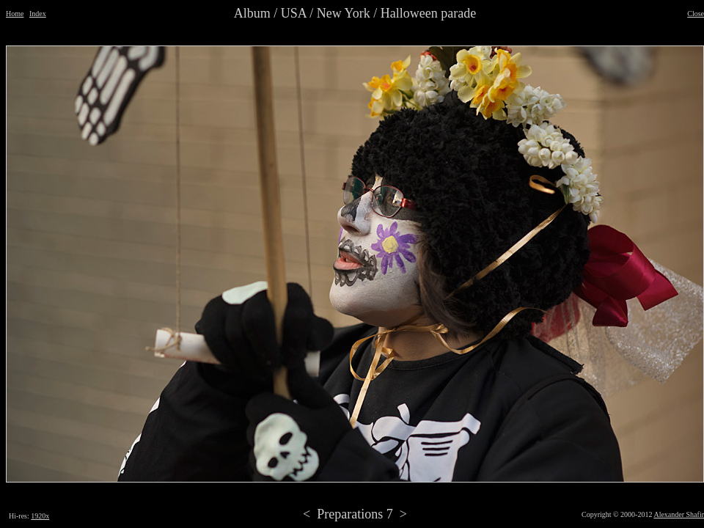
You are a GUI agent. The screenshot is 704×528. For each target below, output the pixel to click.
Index (37, 14)
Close (695, 14)
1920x (40, 516)
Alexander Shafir (678, 514)
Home (14, 14)
